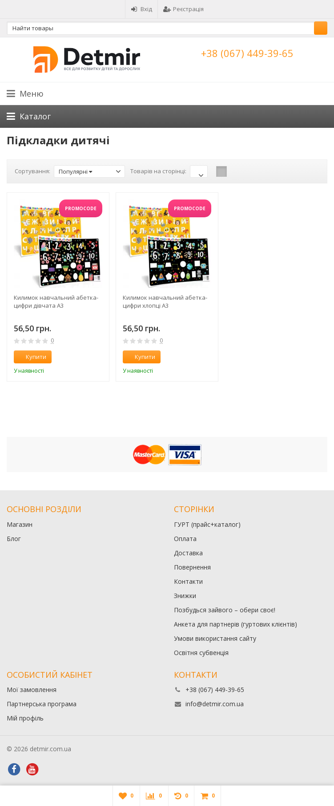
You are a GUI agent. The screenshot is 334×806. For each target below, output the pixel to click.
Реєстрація (183, 9)
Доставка (188, 553)
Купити (31, 357)
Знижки (185, 595)
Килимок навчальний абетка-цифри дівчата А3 (56, 301)
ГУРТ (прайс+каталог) (207, 524)
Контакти (188, 581)
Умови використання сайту (215, 638)
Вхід (141, 9)
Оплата (185, 538)
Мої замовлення (31, 689)
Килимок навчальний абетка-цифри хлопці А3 (165, 301)
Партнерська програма (41, 704)
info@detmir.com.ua (214, 704)
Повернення (192, 567)
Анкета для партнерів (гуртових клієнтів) (235, 624)
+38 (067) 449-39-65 (247, 53)
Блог (14, 538)
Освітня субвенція (201, 652)
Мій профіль (25, 718)
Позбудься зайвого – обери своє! (224, 610)
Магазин (19, 524)
